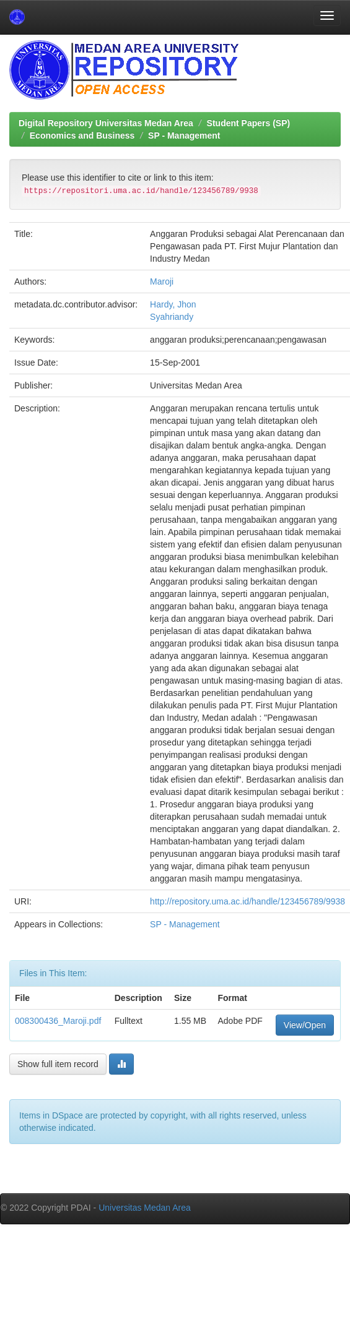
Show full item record (57, 1064)
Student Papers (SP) (249, 123)
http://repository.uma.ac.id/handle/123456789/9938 (247, 901)
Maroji (161, 281)
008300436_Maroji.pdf (58, 1021)
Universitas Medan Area (144, 1208)
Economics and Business (82, 135)
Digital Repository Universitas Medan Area (106, 123)
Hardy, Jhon (173, 304)
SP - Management (184, 135)
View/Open (305, 1025)
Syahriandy (171, 317)
